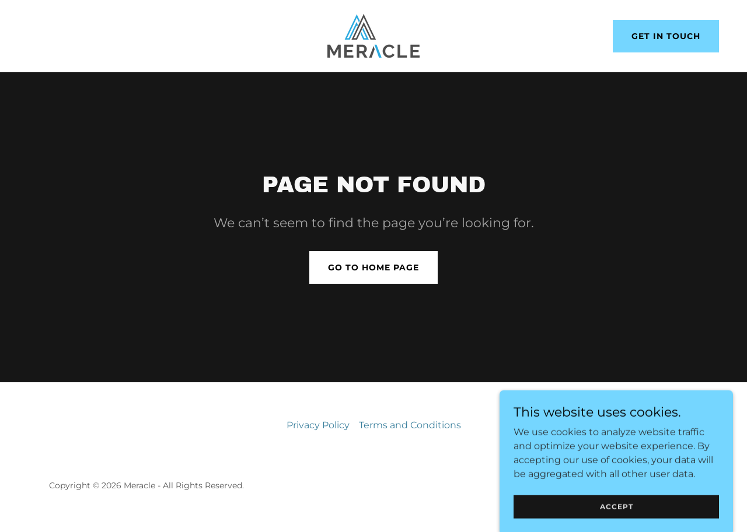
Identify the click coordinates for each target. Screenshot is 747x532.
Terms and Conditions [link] (410, 425)
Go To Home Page (373, 267)
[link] (373, 35)
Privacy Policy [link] (318, 425)
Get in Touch (665, 36)
